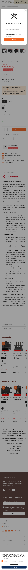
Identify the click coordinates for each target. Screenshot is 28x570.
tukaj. (11, 36)
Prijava (14, 39)
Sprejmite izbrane (14, 564)
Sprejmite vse (14, 567)
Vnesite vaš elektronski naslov (11, 27)
